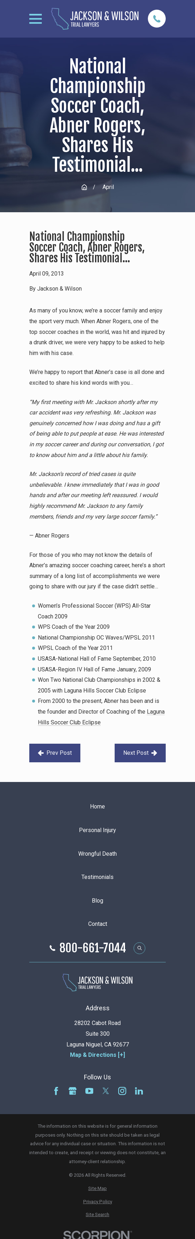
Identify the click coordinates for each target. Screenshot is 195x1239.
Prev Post (55, 752)
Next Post (140, 752)
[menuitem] (97, 1188)
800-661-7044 (93, 948)
